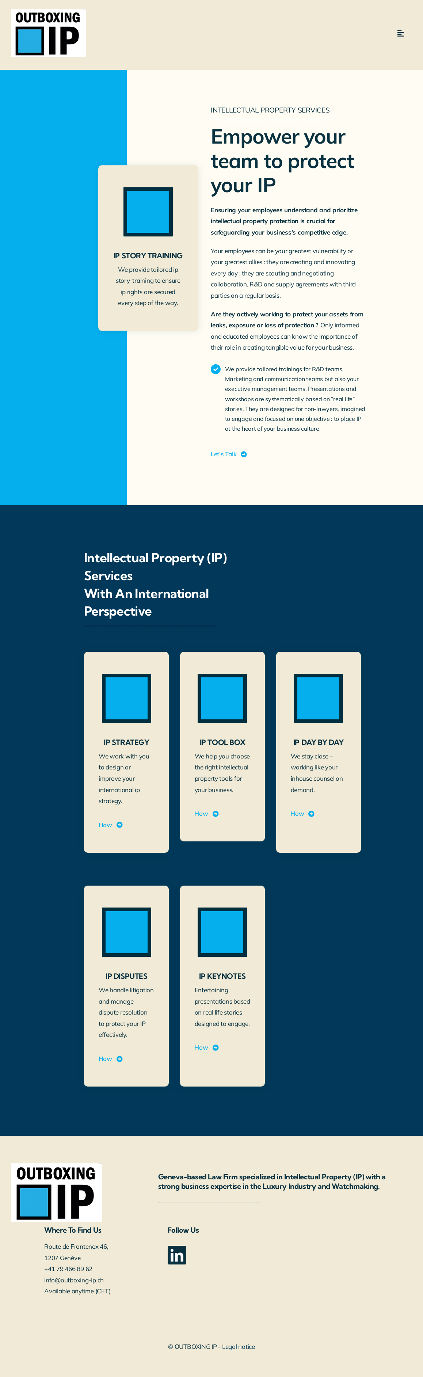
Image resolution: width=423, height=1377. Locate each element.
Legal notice (238, 1346)
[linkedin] (177, 1255)
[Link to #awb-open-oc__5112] (400, 33)
